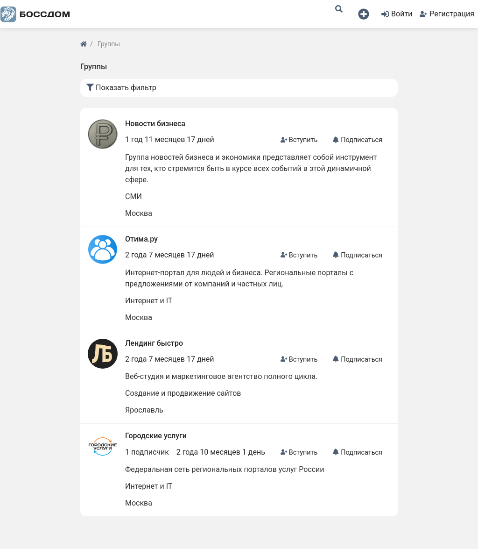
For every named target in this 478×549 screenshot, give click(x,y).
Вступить (299, 140)
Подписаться (357, 140)
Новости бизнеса (155, 123)
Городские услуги (156, 435)
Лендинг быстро (154, 343)
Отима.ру (141, 239)
